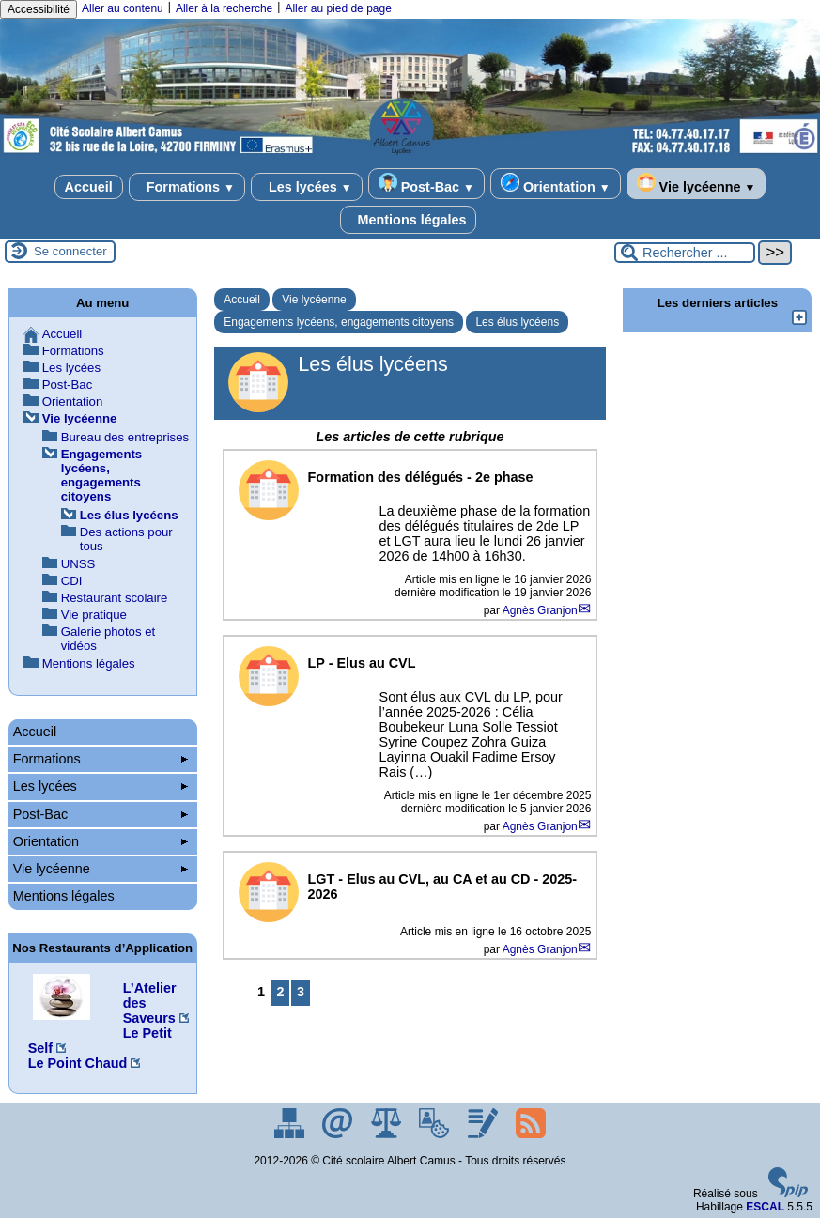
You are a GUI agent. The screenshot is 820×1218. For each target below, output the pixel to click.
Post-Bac (426, 183)
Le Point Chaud (78, 1063)
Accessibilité (39, 9)
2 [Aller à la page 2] (281, 991)
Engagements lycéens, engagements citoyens (339, 322)
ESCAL (765, 1206)
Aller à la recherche (224, 8)
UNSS (78, 564)
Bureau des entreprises (125, 437)
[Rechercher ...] (684, 252)
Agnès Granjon (540, 610)
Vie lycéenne (696, 183)
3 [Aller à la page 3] (300, 991)
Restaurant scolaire (114, 598)
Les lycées (306, 186)
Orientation (556, 183)
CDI (72, 581)
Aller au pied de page (338, 8)
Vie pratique (94, 615)
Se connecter (70, 251)
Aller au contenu (122, 8)
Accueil (89, 186)
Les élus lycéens (517, 322)
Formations (187, 186)
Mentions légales (408, 219)
